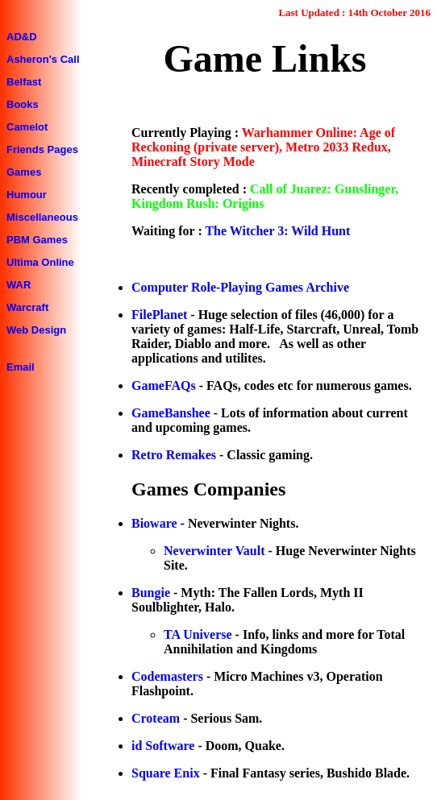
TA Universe (198, 634)
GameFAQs (165, 385)
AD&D (21, 37)
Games (23, 172)
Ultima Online (40, 262)
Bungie (150, 592)
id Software (162, 745)
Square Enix (165, 773)
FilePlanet (159, 314)
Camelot (27, 127)
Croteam (155, 718)
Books (22, 104)
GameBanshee (170, 413)
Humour (26, 195)
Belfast (23, 82)
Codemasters (167, 676)
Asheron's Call (43, 59)
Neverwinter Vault (214, 551)
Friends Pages (42, 149)
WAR (18, 285)
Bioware (154, 523)
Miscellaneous (42, 217)
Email (20, 367)
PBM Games (37, 240)
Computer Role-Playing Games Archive (240, 287)
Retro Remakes (173, 455)
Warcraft (27, 307)
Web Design (36, 330)
